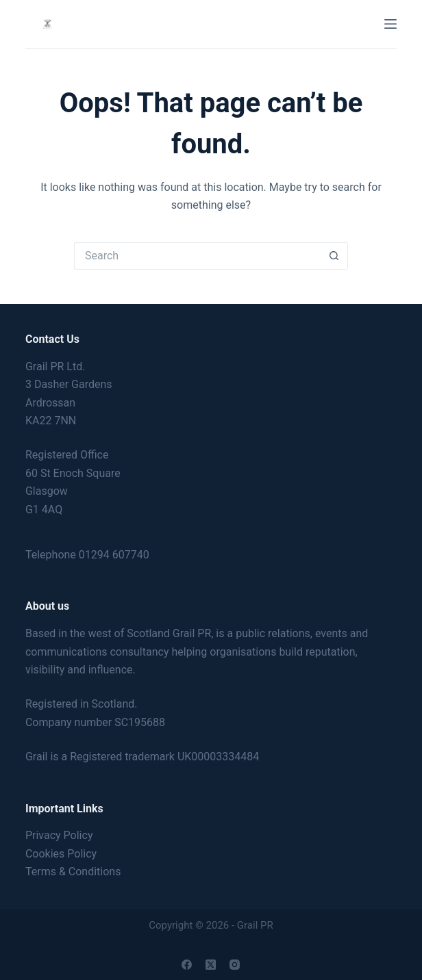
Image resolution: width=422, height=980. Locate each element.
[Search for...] (197, 256)
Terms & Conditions (73, 871)
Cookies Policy (61, 853)
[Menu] (390, 24)
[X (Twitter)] (211, 964)
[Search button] (334, 256)
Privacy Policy (59, 835)
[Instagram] (234, 964)
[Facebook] (187, 964)
